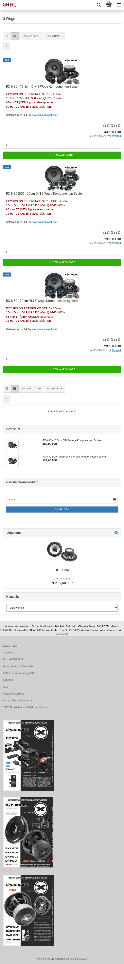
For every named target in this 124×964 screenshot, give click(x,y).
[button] (7, 36)
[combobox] (31, 36)
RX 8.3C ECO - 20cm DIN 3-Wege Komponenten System (45, 194)
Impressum (9, 652)
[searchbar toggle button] (99, 5)
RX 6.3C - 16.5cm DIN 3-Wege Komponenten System (43, 86)
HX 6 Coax (62, 570)
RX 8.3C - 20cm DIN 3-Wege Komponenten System (42, 301)
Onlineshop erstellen (49, 958)
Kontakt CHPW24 (13, 659)
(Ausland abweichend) (45, 115)
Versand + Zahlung (13, 693)
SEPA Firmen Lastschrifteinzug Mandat (25, 707)
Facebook (8, 679)
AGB (5, 686)
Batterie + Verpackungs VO (18, 673)
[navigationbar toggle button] (119, 5)
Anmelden (62, 509)
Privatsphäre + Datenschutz (19, 700)
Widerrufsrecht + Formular (18, 666)
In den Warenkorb (62, 155)
